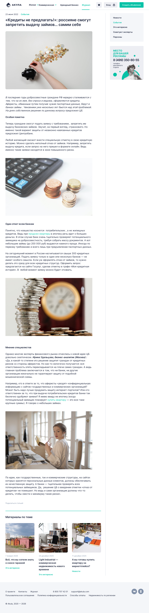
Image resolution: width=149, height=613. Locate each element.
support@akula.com (80, 591)
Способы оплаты (78, 595)
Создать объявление (131, 5)
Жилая (34, 5)
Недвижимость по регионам (102, 595)
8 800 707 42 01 (60, 591)
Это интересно (120, 27)
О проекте (10, 591)
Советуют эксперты (123, 32)
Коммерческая (48, 5)
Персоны (117, 37)
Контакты (22, 591)
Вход (110, 5)
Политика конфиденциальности (52, 595)
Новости (117, 18)
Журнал (86, 5)
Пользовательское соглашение (19, 595)
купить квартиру (57, 399)
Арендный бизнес (69, 5)
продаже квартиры (39, 233)
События (25, 14)
